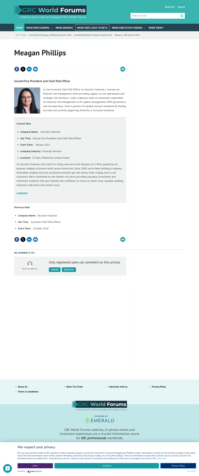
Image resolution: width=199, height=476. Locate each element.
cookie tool (161, 458)
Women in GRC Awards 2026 (127, 35)
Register (169, 7)
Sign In (181, 7)
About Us (22, 386)
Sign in (54, 269)
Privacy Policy (159, 386)
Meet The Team (74, 386)
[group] (156, 27)
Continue (106, 465)
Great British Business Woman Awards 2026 (93, 35)
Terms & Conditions (28, 391)
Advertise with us (118, 386)
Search (182, 15)
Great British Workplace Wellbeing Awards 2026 (50, 35)
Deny (35, 465)
